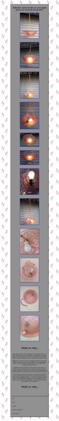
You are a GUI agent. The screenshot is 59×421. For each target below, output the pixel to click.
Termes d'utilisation (15, 413)
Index (13, 398)
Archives (13, 402)
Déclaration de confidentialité (17, 409)
